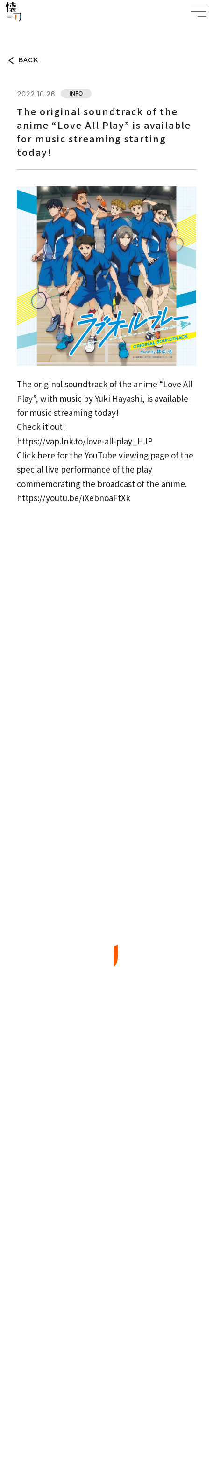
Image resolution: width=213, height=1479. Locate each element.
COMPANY (106, 1199)
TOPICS (33, 31)
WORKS (106, 1142)
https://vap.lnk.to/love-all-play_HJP (85, 441)
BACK (28, 59)
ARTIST (106, 1171)
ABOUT (106, 1113)
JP (101, 1346)
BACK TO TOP (106, 1301)
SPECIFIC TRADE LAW (106, 1415)
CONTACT (106, 1227)
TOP (12, 31)
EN (128, 1346)
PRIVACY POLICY (106, 1389)
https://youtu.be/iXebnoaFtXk (73, 497)
